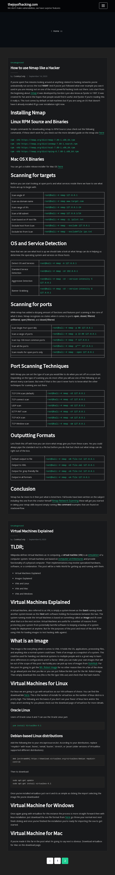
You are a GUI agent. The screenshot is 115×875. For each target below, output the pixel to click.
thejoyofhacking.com (22, 4)
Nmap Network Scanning (62, 489)
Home (56, 31)
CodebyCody (18, 76)
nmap (32, 92)
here (87, 131)
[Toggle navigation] (103, 5)
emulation (91, 543)
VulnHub (81, 648)
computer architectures (68, 546)
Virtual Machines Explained (32, 519)
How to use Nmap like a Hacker (35, 67)
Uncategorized (17, 62)
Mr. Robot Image (34, 652)
